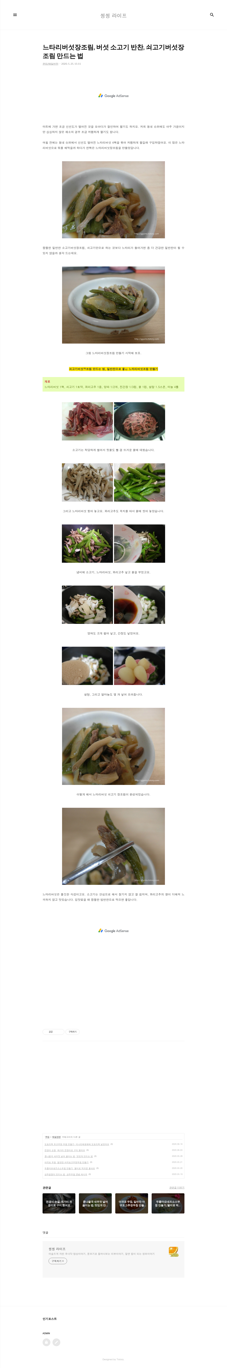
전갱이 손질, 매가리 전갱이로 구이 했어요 (65, 1150)
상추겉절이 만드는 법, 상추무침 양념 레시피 (66, 1174)
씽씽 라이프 (57, 1249)
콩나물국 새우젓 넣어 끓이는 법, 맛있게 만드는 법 (69, 1156)
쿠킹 (47, 1136)
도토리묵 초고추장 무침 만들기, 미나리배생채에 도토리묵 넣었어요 (77, 1144)
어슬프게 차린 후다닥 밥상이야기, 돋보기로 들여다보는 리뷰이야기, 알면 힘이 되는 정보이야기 (102, 1253)
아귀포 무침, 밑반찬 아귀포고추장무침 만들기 (67, 1162)
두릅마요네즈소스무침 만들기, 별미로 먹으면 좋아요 (70, 1168)
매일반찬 (56, 1136)
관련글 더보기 (176, 1187)
